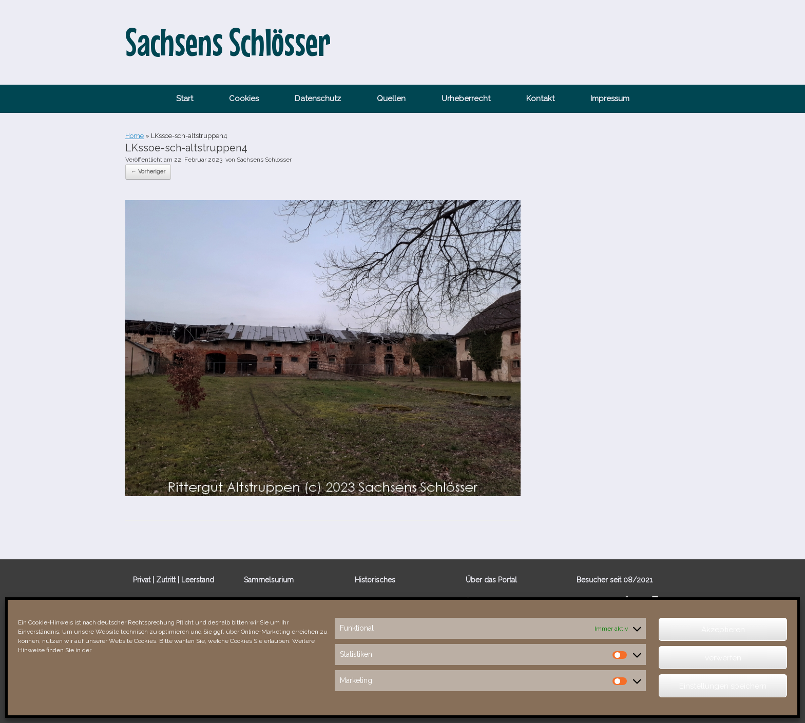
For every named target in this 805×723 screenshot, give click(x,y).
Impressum (609, 98)
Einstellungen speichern (722, 686)
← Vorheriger (148, 171)
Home (134, 136)
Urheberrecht (466, 98)
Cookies (244, 98)
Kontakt (540, 98)
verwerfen (723, 657)
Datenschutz (318, 98)
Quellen (391, 98)
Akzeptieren (723, 629)
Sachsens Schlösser (264, 159)
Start (184, 98)
